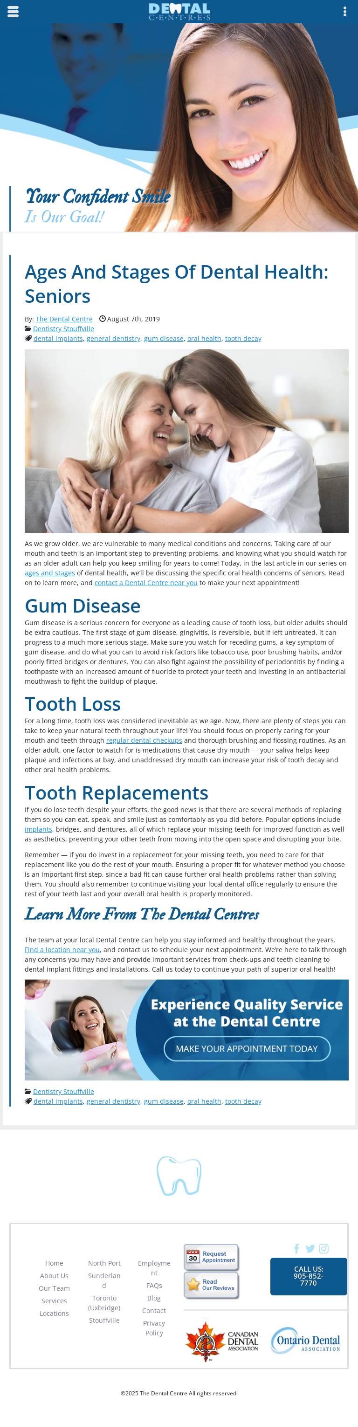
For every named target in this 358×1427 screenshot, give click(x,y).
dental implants (58, 338)
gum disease (164, 338)
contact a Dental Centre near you (146, 582)
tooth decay (243, 338)
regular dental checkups (144, 740)
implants (38, 829)
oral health (204, 338)
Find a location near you (62, 949)
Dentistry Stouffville (63, 328)
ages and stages (50, 572)
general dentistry (113, 338)
